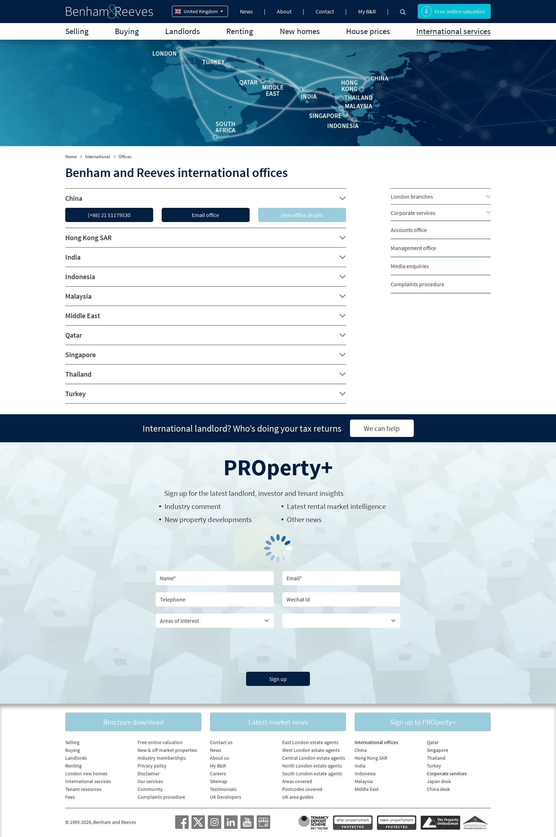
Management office (413, 247)
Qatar (73, 335)
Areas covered (297, 781)
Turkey (75, 393)
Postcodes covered (302, 789)
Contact (325, 11)
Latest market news (278, 722)
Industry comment (193, 506)
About (284, 11)
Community (150, 789)
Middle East (82, 315)
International (97, 157)
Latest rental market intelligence (336, 506)
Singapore (80, 354)
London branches (412, 196)
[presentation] (278, 649)
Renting (239, 31)
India (72, 257)
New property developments (208, 519)
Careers (218, 773)
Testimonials (223, 789)
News (246, 11)
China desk (438, 789)
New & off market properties (167, 750)
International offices (376, 742)
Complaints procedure (417, 284)
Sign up (278, 678)
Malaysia (78, 296)
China (73, 198)
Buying (127, 31)
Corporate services (413, 212)
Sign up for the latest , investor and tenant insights (254, 493)
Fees (70, 797)
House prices (368, 31)
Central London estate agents (313, 758)
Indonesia (80, 276)
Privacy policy (152, 766)
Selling (77, 31)
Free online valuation (453, 11)
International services (453, 31)
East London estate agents (310, 742)
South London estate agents (312, 773)
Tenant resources (83, 789)
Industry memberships (162, 758)
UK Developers (225, 797)
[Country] (341, 621)
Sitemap (218, 781)
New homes (300, 31)
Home (71, 157)
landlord (242, 493)
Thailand (78, 374)
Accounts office (409, 229)
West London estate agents (311, 750)
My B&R (367, 11)
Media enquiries (410, 266)
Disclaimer (149, 773)
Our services (150, 781)
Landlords (182, 31)
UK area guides (297, 797)
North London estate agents (312, 766)
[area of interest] (215, 621)
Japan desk (439, 781)
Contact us (221, 742)
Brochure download (133, 722)
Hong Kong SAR (88, 237)
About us (219, 758)
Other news (304, 519)
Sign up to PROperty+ (423, 722)
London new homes (86, 773)
